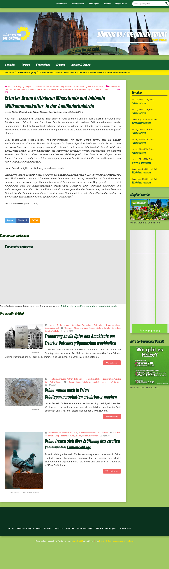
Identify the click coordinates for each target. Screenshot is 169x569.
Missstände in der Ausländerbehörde (62, 89)
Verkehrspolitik (111, 528)
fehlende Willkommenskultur (33, 89)
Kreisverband (43, 65)
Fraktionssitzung (139, 103)
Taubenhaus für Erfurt (68, 432)
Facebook (22, 220)
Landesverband (78, 3)
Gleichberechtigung (27, 72)
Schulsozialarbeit (52, 328)
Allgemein (68, 328)
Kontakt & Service (80, 65)
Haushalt (116, 432)
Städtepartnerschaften (104, 379)
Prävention (98, 325)
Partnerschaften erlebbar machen (80, 379)
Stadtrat (60, 65)
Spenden (107, 3)
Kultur (71, 382)
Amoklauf (54, 325)
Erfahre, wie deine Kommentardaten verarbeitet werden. (90, 306)
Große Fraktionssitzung (141, 162)
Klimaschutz (58, 528)
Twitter (10, 220)
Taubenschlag (102, 432)
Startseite (9, 72)
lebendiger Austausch (57, 379)
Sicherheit (116, 328)
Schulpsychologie (113, 325)
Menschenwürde (42, 86)
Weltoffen (100, 86)
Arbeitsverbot (114, 86)
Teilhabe (91, 86)
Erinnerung (64, 325)
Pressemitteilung (57, 86)
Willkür (108, 89)
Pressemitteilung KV (85, 528)
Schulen (107, 328)
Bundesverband (61, 3)
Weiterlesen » (112, 363)
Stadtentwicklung (79, 86)
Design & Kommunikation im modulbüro (116, 541)
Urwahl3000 (78, 541)
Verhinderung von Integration (91, 89)
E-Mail (35, 220)
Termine (25, 65)
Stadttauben (53, 432)
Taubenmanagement (86, 432)
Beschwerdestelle (12, 89)
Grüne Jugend (94, 3)
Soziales (68, 86)
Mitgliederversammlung (141, 122)
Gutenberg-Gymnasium (82, 325)
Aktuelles (10, 65)
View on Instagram (149, 330)
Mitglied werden (121, 3)
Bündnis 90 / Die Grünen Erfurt (132, 34)
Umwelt (94, 435)
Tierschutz (86, 435)
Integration (29, 86)
